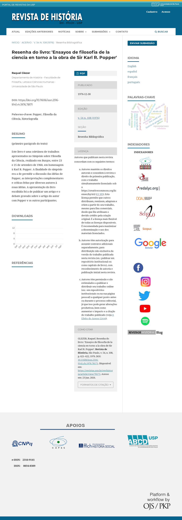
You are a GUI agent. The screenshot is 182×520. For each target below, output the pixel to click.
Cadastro (151, 11)
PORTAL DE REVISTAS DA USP (18, 5)
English (132, 66)
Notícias (64, 31)
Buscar (161, 31)
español (132, 71)
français (132, 76)
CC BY (100, 194)
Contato (122, 31)
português (134, 82)
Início (15, 42)
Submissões (100, 31)
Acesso (166, 11)
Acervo (27, 42)
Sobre (80, 31)
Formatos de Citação (94, 384)
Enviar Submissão (142, 43)
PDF (82, 73)
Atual (16, 31)
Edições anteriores (39, 31)
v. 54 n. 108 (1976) (44, 42)
